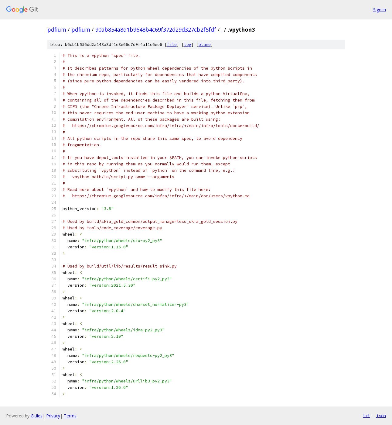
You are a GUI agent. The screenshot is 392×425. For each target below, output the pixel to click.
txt (366, 415)
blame (205, 44)
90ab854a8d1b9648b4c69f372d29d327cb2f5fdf (155, 29)
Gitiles (37, 416)
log (187, 44)
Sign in (379, 9)
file (172, 44)
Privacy (53, 416)
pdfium (56, 29)
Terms (70, 416)
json (381, 415)
